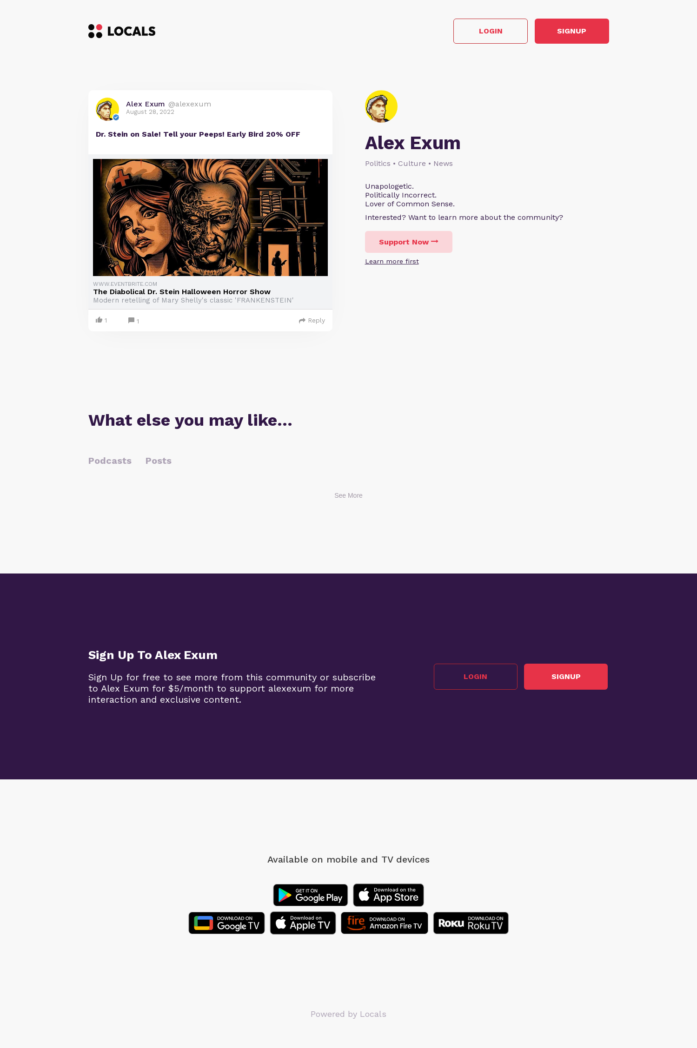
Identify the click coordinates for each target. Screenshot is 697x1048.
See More (348, 497)
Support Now (408, 242)
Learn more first (392, 262)
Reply (312, 321)
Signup (567, 31)
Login (476, 31)
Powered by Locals (348, 1015)
